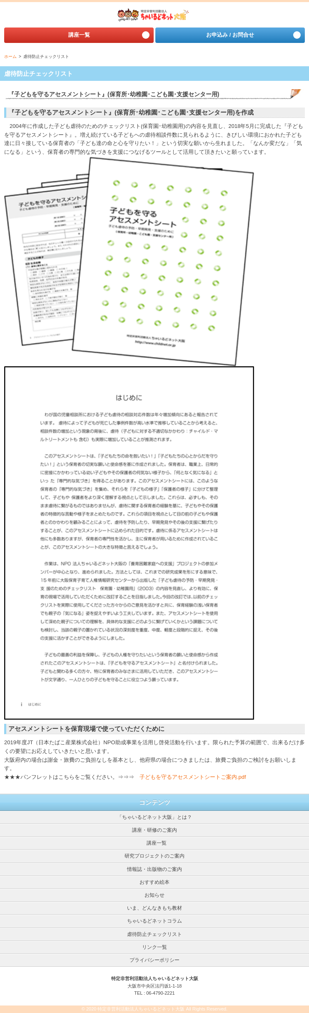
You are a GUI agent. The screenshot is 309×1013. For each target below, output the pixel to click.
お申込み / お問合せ (230, 35)
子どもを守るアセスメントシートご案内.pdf (193, 777)
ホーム (10, 56)
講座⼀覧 (79, 35)
